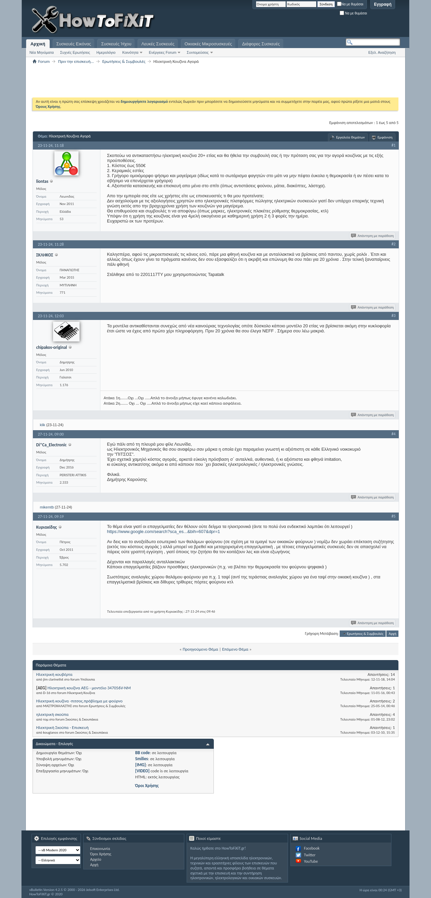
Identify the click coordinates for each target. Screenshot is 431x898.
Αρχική (38, 43)
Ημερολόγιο (105, 52)
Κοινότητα (130, 52)
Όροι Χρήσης (147, 785)
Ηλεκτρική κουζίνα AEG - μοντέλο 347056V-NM (89, 687)
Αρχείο (95, 859)
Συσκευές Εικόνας (73, 43)
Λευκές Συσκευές (157, 43)
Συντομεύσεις (197, 52)
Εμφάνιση (385, 137)
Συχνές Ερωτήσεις (75, 52)
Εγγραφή (382, 4)
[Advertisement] (316, 20)
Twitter (310, 855)
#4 (393, 434)
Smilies (141, 758)
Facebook (312, 848)
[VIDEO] (142, 770)
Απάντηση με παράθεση (373, 236)
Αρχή (392, 633)
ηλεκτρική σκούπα (52, 714)
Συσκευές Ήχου (116, 43)
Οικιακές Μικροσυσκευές (208, 43)
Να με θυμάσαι (350, 4)
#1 (393, 145)
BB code (142, 752)
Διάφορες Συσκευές (261, 43)
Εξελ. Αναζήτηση (381, 52)
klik (42, 425)
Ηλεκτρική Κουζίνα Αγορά (70, 136)
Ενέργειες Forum (162, 52)
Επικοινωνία (100, 848)
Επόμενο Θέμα (235, 649)
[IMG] (140, 764)
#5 (393, 516)
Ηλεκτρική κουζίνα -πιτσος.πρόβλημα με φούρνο (79, 700)
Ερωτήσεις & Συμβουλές (123, 61)
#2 (393, 244)
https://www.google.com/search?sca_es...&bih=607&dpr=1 (163, 531)
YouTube (311, 861)
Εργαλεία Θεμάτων (350, 137)
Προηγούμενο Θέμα (200, 649)
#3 (393, 315)
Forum (44, 61)
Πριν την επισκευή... (76, 61)
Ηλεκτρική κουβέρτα (54, 674)
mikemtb (47, 507)
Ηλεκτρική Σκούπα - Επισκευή (62, 727)
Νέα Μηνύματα (42, 52)
